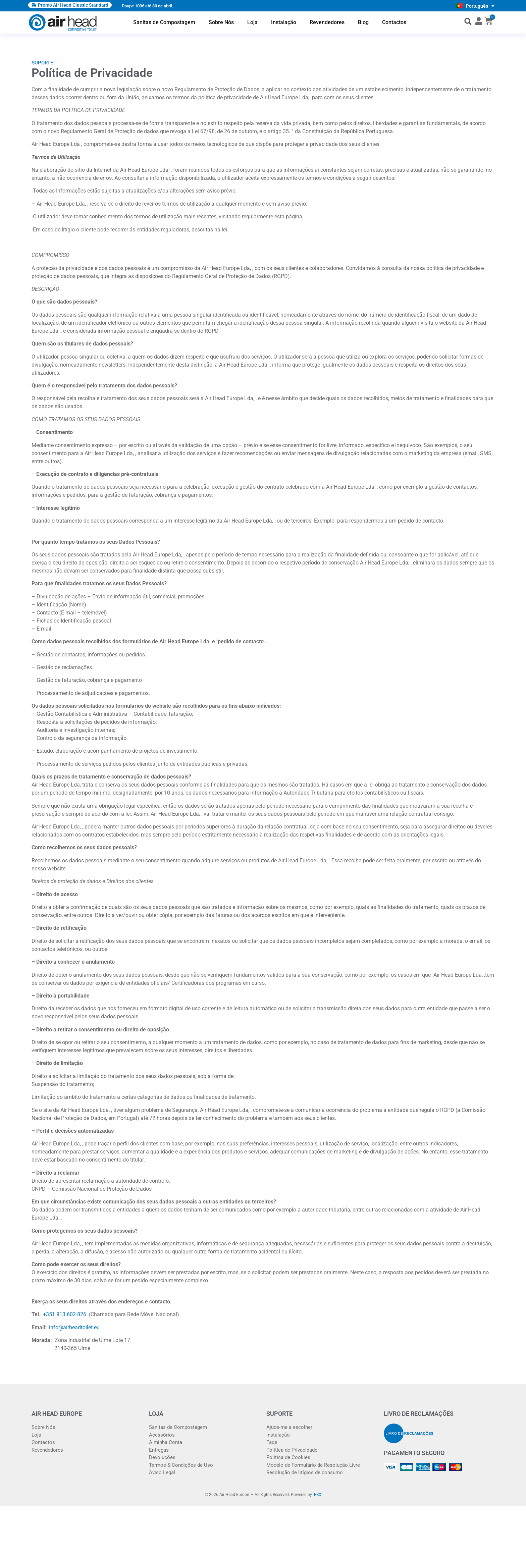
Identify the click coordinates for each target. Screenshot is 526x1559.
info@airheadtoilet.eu (74, 1327)
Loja (252, 22)
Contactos (394, 22)
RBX (317, 1494)
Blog (363, 22)
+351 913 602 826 (65, 1314)
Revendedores (327, 22)
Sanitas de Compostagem (164, 22)
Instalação (283, 22)
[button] (468, 21)
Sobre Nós (221, 22)
